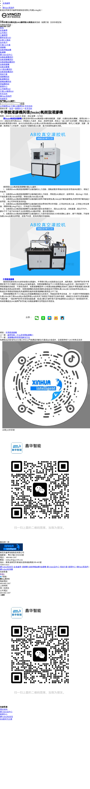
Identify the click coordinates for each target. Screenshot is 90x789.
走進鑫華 (6, 3)
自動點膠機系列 (6, 57)
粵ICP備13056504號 (16, 555)
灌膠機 (3, 47)
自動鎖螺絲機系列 (7, 62)
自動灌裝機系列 (6, 72)
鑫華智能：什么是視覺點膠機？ (20, 335)
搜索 (22, 103)
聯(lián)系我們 (8, 8)
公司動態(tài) (5, 89)
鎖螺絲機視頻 (5, 82)
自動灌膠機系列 (6, 60)
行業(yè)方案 (5, 45)
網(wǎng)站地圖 (6, 569)
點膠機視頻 (4, 79)
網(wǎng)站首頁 (6, 567)
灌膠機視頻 (4, 77)
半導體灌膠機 (11, 332)
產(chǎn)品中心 (6, 55)
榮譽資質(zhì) (5, 38)
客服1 (2, 574)
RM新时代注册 (6, 719)
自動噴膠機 (4, 64)
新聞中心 (3, 86)
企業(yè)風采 (5, 40)
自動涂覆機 (4, 67)
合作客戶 (3, 42)
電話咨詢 (3, 709)
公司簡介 (3, 33)
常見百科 (3, 94)
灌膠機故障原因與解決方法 (18, 337)
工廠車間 (3, 35)
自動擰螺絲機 (5, 50)
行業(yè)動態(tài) (7, 91)
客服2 (3, 577)
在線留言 (3, 99)
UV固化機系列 (6, 69)
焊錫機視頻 (4, 84)
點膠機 (3, 52)
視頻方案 (3, 74)
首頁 (2, 28)
